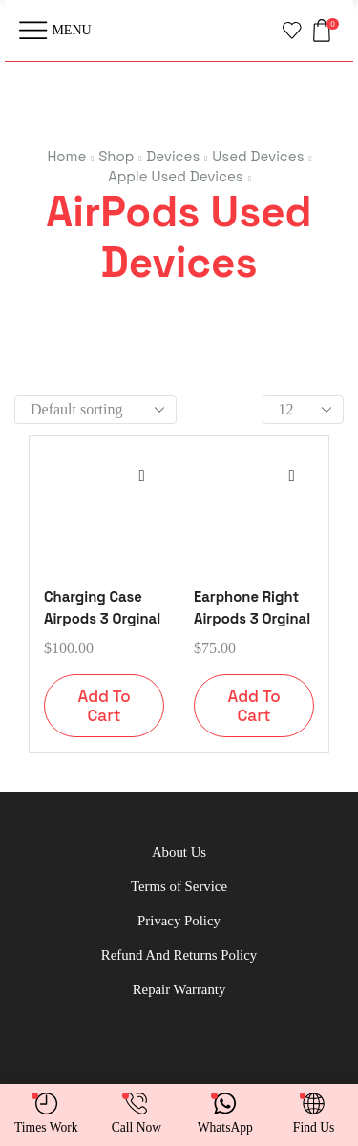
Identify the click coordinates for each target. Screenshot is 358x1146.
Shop (116, 156)
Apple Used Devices (175, 176)
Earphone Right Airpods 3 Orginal (252, 606)
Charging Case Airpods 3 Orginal (104, 606)
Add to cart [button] (103, 706)
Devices (173, 156)
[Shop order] (95, 409)
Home (66, 156)
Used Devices (258, 156)
